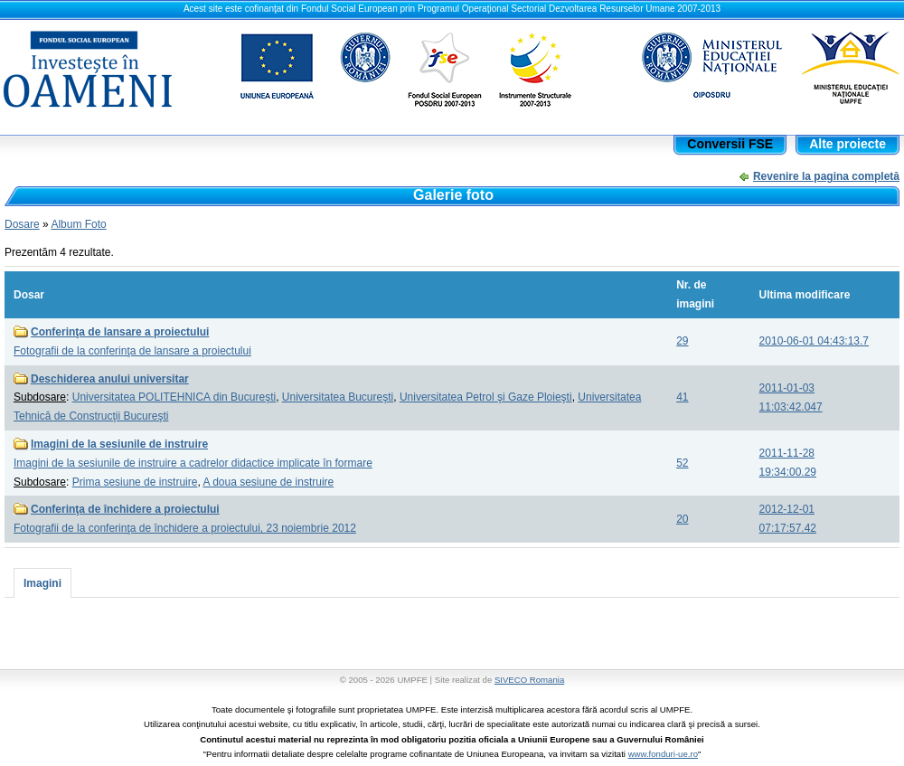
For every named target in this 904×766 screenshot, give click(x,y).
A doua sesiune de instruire (268, 482)
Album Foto (78, 224)
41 (682, 397)
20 (682, 519)
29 (682, 341)
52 (682, 463)
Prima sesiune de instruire (135, 482)
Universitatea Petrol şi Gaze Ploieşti (486, 397)
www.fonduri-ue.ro (663, 754)
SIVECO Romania (529, 680)
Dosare (22, 224)
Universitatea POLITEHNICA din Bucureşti (174, 397)
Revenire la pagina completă (826, 176)
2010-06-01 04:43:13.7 (814, 341)
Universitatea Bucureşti (337, 397)
